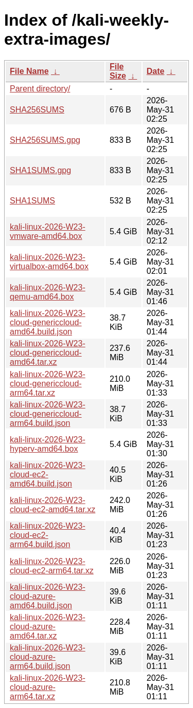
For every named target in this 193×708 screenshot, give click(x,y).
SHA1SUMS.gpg (40, 170)
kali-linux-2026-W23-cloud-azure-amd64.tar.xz (47, 626)
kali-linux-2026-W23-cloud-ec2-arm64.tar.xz (52, 566)
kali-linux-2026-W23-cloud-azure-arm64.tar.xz (47, 687)
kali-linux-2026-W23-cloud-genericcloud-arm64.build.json (47, 413)
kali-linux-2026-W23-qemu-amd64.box (47, 292)
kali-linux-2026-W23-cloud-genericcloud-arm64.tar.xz (47, 383)
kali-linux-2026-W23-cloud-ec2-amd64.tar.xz (52, 505)
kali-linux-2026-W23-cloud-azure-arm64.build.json (47, 656)
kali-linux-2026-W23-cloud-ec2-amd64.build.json (47, 474)
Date (156, 71)
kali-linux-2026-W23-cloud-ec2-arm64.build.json (47, 535)
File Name (29, 71)
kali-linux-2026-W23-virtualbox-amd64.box (49, 262)
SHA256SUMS (37, 109)
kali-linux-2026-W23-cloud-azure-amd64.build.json (47, 596)
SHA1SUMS (32, 200)
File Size (118, 71)
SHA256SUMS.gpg (45, 140)
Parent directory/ (40, 88)
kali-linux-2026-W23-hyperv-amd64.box (47, 444)
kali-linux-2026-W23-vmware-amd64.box (47, 231)
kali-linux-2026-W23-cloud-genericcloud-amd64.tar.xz (47, 352)
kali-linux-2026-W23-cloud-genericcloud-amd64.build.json (47, 322)
